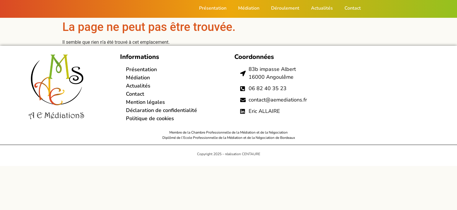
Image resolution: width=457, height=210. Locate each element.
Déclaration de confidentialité (161, 115)
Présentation (212, 11)
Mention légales (145, 107)
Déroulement (285, 11)
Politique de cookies (150, 123)
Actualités (322, 11)
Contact (352, 11)
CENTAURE (251, 159)
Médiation (248, 11)
